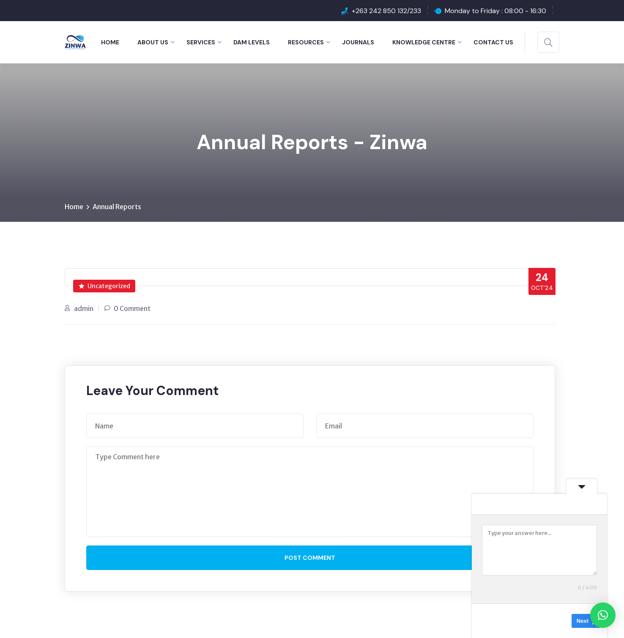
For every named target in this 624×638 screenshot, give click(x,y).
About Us (152, 42)
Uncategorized (104, 286)
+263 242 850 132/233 (386, 10)
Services (200, 42)
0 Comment (132, 308)
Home (110, 42)
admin (83, 308)
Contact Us (493, 42)
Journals (358, 42)
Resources (306, 42)
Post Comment (310, 558)
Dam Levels (251, 42)
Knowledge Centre (423, 42)
